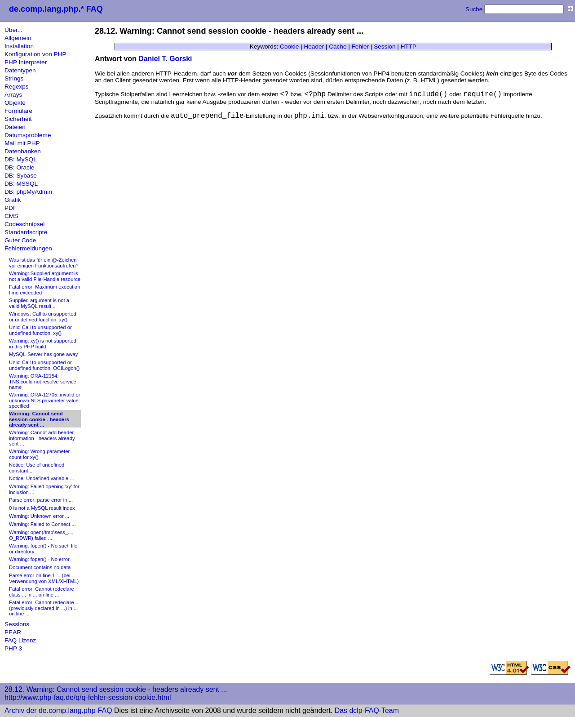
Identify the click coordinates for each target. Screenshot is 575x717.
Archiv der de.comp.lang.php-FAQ (58, 710)
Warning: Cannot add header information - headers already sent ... (42, 438)
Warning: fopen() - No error (39, 559)
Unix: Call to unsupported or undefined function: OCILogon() (44, 365)
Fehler (360, 46)
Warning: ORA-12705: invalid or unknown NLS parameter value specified (44, 400)
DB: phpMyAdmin (28, 191)
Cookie (289, 46)
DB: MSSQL (21, 183)
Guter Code (20, 240)
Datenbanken (22, 151)
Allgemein (17, 38)
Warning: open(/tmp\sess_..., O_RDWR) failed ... (41, 535)
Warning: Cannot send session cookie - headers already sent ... (39, 419)
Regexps (16, 86)
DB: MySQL (20, 159)
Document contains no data (40, 567)
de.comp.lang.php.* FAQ (56, 8)
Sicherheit (17, 119)
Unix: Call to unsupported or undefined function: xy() (40, 330)
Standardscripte (25, 232)
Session (384, 46)
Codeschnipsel (24, 224)
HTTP (409, 46)
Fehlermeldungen (28, 248)
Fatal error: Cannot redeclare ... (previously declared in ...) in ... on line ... (44, 608)
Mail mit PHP (22, 143)
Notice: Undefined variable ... (41, 478)
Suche (474, 9)
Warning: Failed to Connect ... (42, 524)
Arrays (13, 94)
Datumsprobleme (27, 135)
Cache (337, 46)
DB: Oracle (19, 167)
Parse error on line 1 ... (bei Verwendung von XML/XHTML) (44, 578)
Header (314, 46)
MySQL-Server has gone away (43, 354)
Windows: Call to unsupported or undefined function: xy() (42, 316)
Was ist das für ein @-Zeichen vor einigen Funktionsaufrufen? (44, 262)
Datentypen (20, 70)
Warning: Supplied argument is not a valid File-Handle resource (44, 276)
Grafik (12, 199)
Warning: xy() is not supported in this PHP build (42, 343)
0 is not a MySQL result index (42, 508)
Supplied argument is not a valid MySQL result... (39, 303)
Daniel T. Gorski (165, 58)
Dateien (15, 127)
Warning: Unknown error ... (39, 516)
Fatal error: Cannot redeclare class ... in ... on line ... (41, 591)
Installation (19, 46)
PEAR (12, 632)
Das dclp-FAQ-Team (367, 710)
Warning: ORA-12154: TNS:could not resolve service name (42, 381)
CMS (11, 216)
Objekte (15, 102)
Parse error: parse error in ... (41, 500)
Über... (13, 30)
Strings (13, 78)
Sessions (16, 624)
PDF (10, 208)
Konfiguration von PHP (35, 54)
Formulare (18, 110)
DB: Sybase (20, 175)
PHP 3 (13, 648)
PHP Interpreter (25, 62)
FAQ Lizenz (20, 640)
